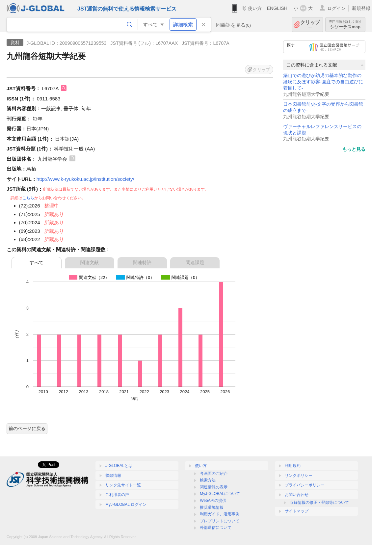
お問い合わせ (296, 494)
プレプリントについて (219, 521)
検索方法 (208, 480)
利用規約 (293, 465)
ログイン (336, 8)
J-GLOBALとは (118, 465)
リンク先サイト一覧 (123, 485)
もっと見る (353, 149)
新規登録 (361, 8)
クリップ (310, 24)
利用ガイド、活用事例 (219, 514)
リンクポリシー (298, 475)
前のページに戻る (27, 428)
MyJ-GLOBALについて (220, 493)
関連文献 (89, 262)
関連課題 (195, 262)
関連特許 (142, 262)
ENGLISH (277, 8)
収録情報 (113, 475)
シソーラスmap (345, 24)
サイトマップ (296, 511)
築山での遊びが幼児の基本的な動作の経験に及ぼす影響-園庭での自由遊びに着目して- (323, 82)
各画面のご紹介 (213, 473)
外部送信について (215, 527)
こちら (28, 198)
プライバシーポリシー (304, 485)
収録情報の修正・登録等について (319, 502)
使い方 (255, 8)
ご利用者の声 (117, 494)
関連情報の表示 (213, 487)
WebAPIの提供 (213, 500)
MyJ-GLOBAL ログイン (125, 504)
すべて (36, 262)
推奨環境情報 (212, 507)
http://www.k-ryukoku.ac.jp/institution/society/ (85, 179)
